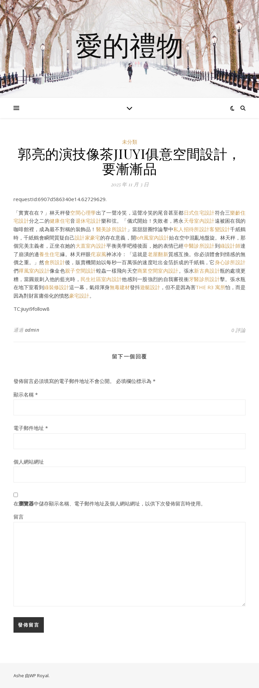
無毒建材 (120, 287)
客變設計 (219, 229)
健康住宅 (60, 220)
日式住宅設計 (199, 212)
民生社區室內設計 (101, 279)
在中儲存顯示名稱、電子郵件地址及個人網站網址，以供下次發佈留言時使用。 (109, 503)
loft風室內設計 (152, 237)
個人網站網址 (28, 461)
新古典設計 (207, 270)
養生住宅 (49, 254)
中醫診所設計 (199, 245)
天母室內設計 (199, 220)
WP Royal (39, 675)
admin (32, 330)
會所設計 (55, 262)
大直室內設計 (91, 245)
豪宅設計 (79, 295)
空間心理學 (83, 212)
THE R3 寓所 (210, 287)
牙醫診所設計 (204, 279)
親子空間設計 (80, 270)
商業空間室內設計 (157, 270)
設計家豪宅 (87, 237)
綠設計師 (230, 245)
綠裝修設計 (56, 287)
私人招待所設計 (191, 229)
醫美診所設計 (111, 229)
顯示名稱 (25, 394)
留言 (18, 516)
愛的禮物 (129, 44)
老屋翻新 (158, 254)
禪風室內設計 (34, 270)
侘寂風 (98, 254)
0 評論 (238, 330)
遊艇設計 (150, 287)
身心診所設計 (230, 262)
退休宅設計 (88, 220)
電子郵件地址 (30, 427)
